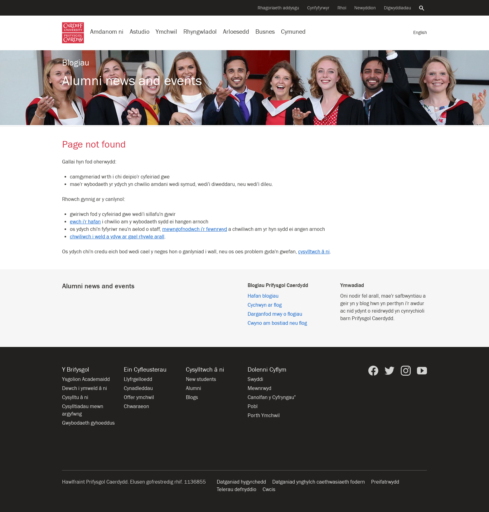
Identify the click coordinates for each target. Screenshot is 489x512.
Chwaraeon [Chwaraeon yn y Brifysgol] (136, 406)
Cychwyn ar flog (265, 305)
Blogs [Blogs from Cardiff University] (192, 397)
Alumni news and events (132, 81)
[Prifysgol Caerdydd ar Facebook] (373, 371)
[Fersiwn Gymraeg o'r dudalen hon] (420, 32)
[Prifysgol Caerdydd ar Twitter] (390, 371)
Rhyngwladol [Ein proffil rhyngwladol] (200, 31)
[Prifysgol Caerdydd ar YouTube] (422, 371)
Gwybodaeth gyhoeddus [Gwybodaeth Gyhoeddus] (88, 423)
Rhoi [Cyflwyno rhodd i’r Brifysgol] (341, 8)
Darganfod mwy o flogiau (275, 314)
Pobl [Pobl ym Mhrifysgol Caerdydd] (253, 406)
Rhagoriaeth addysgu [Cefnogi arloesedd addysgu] (278, 8)
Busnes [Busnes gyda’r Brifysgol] (265, 31)
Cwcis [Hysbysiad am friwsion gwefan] (269, 489)
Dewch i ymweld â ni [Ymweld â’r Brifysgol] (84, 388)
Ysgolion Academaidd (86, 379)
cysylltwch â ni (314, 252)
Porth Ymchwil (264, 415)
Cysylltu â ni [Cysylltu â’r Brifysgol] (75, 397)
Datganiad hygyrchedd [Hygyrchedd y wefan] (241, 482)
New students (201, 379)
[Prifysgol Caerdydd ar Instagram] (406, 371)
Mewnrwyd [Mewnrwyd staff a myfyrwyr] (259, 388)
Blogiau (75, 63)
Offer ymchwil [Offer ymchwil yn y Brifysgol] (139, 397)
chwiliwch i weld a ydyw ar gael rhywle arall (117, 237)
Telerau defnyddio (236, 489)
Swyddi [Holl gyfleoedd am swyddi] (255, 379)
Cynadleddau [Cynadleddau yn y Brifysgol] (138, 388)
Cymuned (293, 31)
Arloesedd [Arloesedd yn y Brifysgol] (236, 31)
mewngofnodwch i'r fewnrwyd (194, 229)
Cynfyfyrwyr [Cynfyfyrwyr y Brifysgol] (318, 8)
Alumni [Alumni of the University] (193, 388)
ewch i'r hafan (85, 222)
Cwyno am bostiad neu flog (277, 323)
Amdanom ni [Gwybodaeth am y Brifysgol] (106, 31)
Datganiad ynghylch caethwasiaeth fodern (318, 482)
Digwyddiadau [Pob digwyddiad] (397, 8)
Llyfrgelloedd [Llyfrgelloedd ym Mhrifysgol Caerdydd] (138, 379)
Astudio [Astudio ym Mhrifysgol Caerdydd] (139, 31)
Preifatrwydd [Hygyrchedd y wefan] (385, 482)
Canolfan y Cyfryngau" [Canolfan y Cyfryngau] (272, 397)
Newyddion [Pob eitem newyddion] (365, 8)
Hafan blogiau (263, 296)
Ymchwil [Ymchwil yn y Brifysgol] (166, 31)
